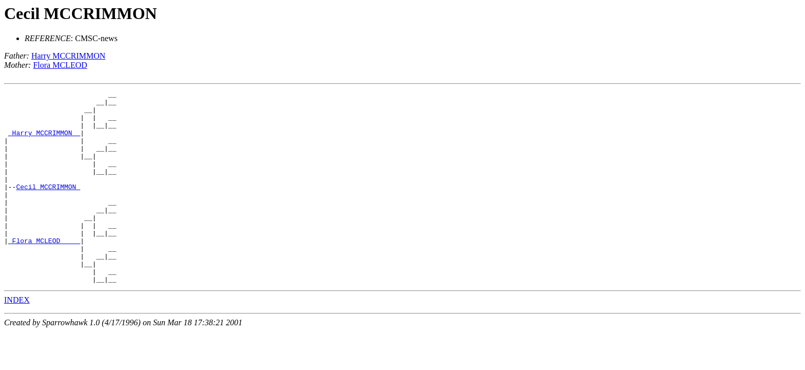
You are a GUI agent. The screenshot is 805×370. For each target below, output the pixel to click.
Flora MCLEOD (60, 65)
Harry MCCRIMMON (68, 55)
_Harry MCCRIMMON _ (44, 141)
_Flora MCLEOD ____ (44, 271)
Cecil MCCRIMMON (80, 13)
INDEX (17, 338)
